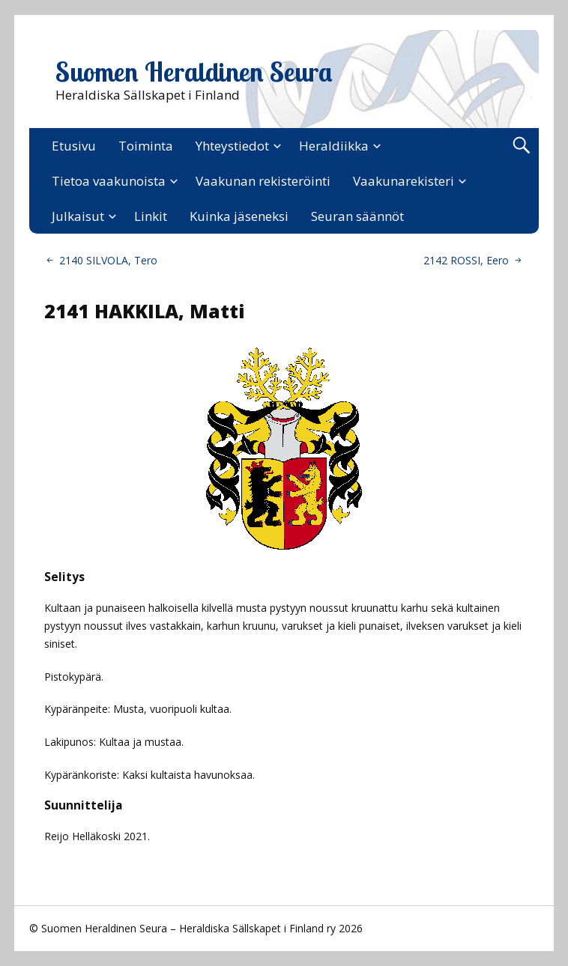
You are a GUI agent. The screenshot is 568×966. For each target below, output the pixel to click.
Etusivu (74, 145)
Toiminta (145, 145)
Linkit (150, 216)
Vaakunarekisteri (403, 180)
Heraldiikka (334, 145)
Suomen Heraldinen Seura (194, 71)
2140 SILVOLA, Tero (108, 260)
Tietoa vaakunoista (109, 180)
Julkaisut (78, 216)
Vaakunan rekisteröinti (263, 180)
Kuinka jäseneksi (239, 216)
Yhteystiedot (232, 145)
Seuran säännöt (357, 216)
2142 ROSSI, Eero (466, 260)
